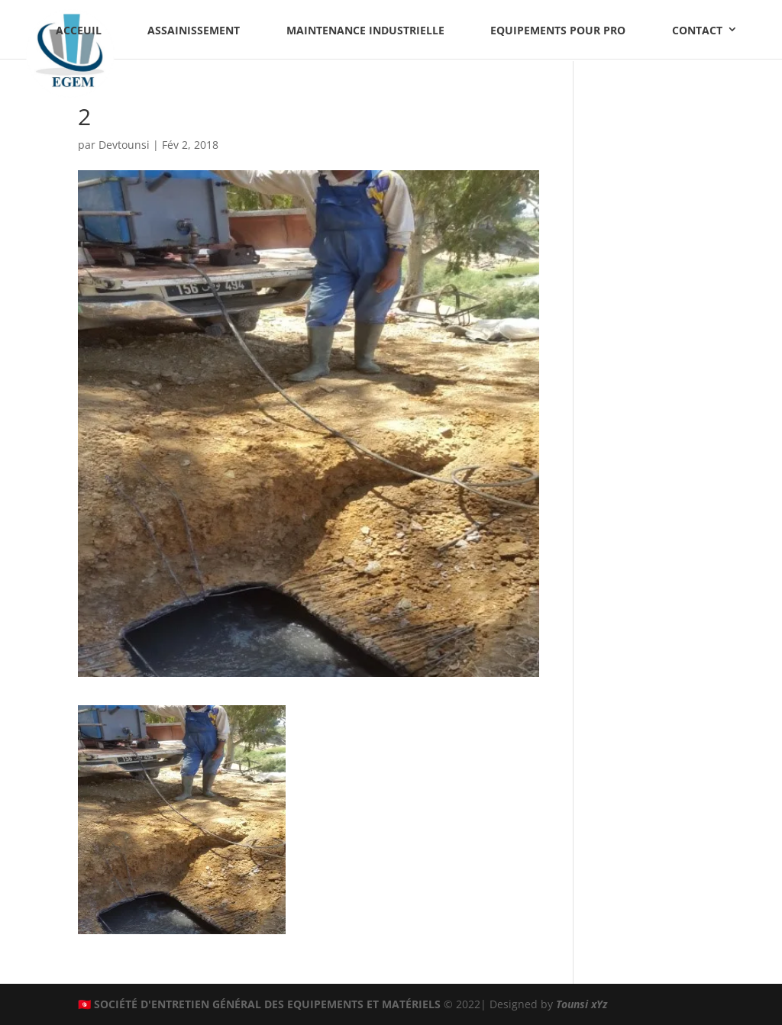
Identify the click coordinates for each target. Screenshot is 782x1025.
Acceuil (79, 30)
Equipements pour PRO (557, 30)
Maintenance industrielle (365, 30)
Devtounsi (124, 144)
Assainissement (193, 30)
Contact (697, 30)
